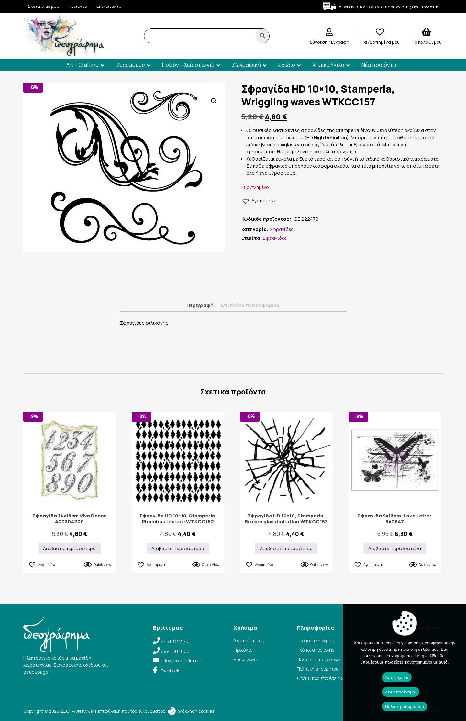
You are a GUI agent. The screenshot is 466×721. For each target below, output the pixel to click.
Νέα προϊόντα (378, 65)
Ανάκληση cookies (190, 711)
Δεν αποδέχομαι (400, 692)
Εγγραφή (340, 42)
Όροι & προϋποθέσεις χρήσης (327, 678)
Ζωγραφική (246, 65)
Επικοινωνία (109, 6)
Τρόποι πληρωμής (315, 641)
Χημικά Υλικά (328, 65)
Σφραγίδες (282, 229)
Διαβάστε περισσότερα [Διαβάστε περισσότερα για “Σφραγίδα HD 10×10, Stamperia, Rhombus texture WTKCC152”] (177, 548)
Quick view (102, 564)
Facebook (170, 671)
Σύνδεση (318, 42)
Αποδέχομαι (396, 677)
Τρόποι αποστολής (315, 650)
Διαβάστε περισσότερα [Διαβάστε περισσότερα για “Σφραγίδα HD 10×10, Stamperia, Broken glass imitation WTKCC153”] (286, 548)
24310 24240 (175, 641)
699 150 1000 (175, 651)
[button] (214, 101)
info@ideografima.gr (181, 661)
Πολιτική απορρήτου (317, 669)
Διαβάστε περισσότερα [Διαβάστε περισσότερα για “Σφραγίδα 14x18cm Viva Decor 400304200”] (69, 548)
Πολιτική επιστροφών (318, 659)
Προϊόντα (77, 6)
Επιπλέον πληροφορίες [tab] (250, 305)
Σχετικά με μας (43, 6)
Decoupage (130, 65)
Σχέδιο (286, 65)
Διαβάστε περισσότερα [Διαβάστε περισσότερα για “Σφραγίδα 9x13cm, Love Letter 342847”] (394, 548)
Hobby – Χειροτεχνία (188, 65)
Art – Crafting (82, 65)
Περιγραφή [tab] (200, 305)
